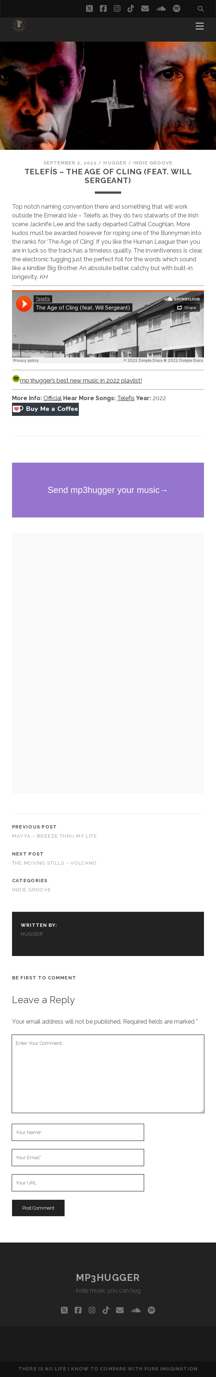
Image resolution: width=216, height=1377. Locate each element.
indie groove (153, 163)
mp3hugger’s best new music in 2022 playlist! (77, 380)
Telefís (126, 398)
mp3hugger (108, 1277)
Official (52, 398)
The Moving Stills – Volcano (54, 863)
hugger (114, 163)
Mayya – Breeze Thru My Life (54, 836)
